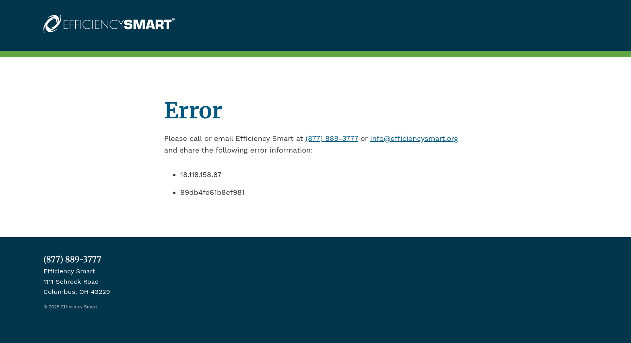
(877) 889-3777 (331, 138)
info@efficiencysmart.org (414, 138)
